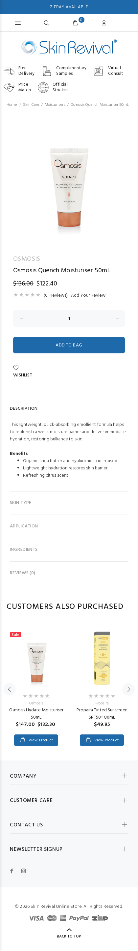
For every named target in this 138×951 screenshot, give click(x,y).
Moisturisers (55, 105)
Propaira (102, 703)
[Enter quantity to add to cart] (69, 318)
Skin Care (31, 105)
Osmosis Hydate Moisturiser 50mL (36, 713)
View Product (40, 740)
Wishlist (22, 372)
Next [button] (128, 689)
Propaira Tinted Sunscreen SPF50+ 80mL (102, 713)
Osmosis (36, 703)
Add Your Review (88, 295)
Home (12, 105)
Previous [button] (9, 689)
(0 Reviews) (56, 295)
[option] (69, 179)
